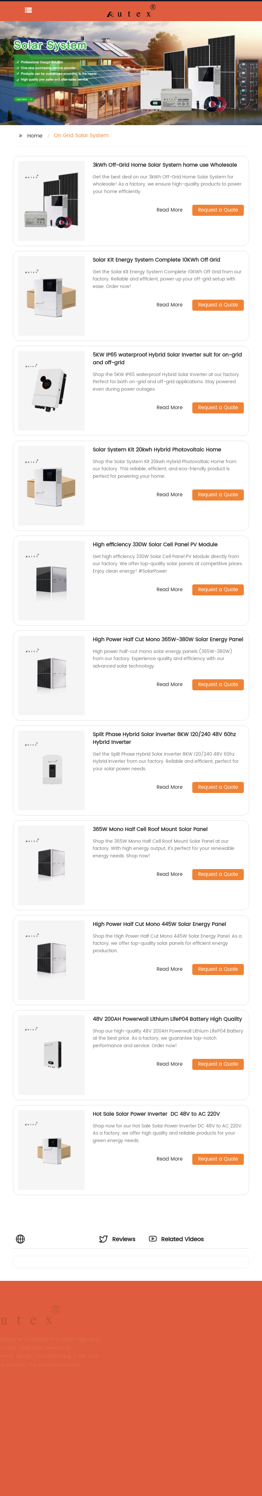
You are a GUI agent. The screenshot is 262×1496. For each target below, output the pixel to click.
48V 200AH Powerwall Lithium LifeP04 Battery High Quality (167, 1019)
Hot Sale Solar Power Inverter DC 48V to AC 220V (157, 1114)
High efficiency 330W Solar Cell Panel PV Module (155, 544)
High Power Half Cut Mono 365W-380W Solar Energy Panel (168, 639)
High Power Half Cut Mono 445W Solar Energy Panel (159, 924)
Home (34, 136)
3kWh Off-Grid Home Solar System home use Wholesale (165, 165)
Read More (170, 210)
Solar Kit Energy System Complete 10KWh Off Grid (156, 260)
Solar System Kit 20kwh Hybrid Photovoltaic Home (158, 450)
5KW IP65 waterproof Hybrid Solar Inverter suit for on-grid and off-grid (167, 359)
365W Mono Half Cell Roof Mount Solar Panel (150, 829)
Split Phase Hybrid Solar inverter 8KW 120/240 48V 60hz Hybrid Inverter (164, 738)
